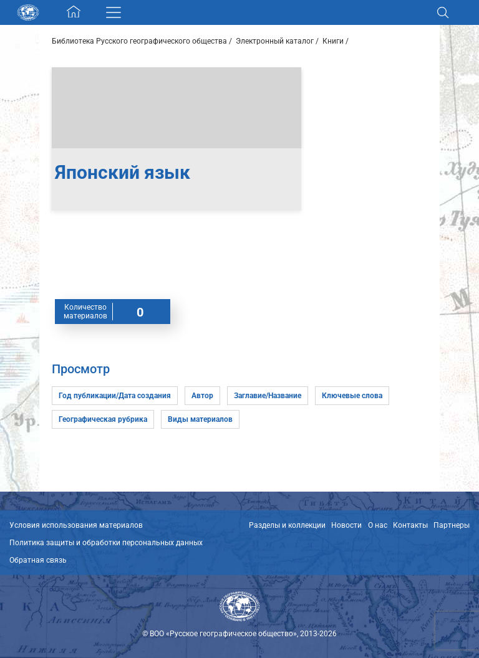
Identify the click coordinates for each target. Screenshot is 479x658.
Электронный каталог (275, 41)
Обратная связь (38, 560)
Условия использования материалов (76, 525)
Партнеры (451, 525)
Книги (333, 41)
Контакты (410, 525)
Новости (346, 525)
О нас (377, 525)
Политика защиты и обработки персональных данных (106, 542)
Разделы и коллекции (287, 525)
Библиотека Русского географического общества (139, 41)
